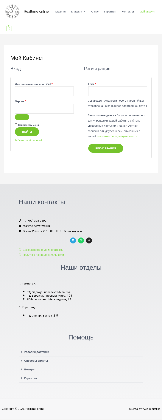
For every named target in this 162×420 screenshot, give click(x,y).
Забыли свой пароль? (28, 142)
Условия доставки (36, 353)
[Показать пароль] (22, 119)
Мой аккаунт (137, 30)
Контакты (117, 30)
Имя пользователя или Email (42, 85)
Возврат (30, 371)
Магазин (65, 30)
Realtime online (38, 12)
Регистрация (105, 150)
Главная (49, 30)
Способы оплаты (36, 362)
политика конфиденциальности (117, 138)
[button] (81, 354)
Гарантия (99, 30)
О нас (84, 30)
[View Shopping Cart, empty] (152, 30)
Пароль (29, 103)
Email (100, 85)
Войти (27, 133)
